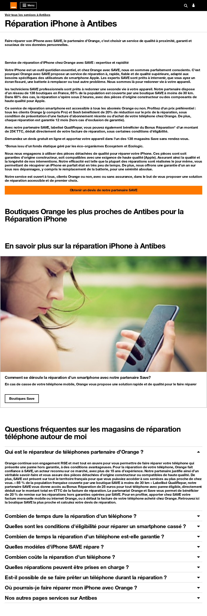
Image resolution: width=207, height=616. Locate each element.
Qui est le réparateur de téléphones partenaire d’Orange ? (74, 451)
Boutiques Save (21, 398)
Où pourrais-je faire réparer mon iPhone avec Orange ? (71, 587)
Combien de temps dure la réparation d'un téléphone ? (70, 516)
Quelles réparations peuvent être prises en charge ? (67, 567)
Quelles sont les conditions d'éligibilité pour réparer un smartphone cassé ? (95, 526)
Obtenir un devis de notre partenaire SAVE (103, 190)
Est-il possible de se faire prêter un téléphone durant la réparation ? (85, 577)
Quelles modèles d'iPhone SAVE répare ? (54, 546)
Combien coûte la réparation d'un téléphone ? (60, 557)
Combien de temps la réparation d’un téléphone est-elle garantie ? (84, 536)
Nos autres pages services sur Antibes (51, 597)
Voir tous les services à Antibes (27, 15)
